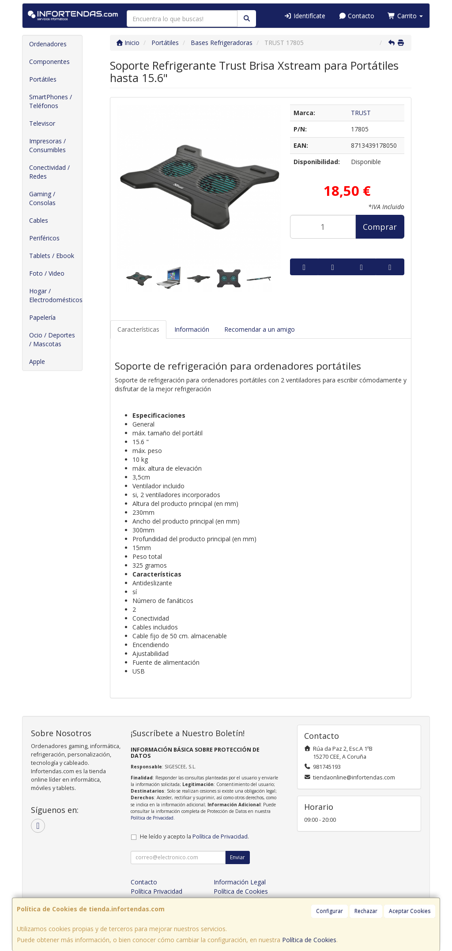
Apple (37, 361)
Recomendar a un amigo (259, 329)
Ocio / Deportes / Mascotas (52, 339)
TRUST (361, 113)
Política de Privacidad (152, 818)
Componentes (49, 61)
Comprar (380, 226)
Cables (38, 220)
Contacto (357, 15)
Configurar (329, 911)
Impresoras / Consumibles (47, 145)
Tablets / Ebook (51, 255)
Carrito (405, 15)
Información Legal (240, 882)
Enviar (237, 857)
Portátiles (42, 79)
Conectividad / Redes (49, 171)
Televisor (42, 123)
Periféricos (44, 238)
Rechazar (365, 911)
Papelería (42, 317)
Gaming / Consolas (42, 198)
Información (191, 329)
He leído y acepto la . (194, 836)
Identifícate (304, 15)
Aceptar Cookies (409, 911)
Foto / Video (46, 273)
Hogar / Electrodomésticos (55, 295)
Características (138, 329)
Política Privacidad (156, 891)
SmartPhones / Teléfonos (50, 101)
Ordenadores (48, 44)
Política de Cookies (309, 940)
